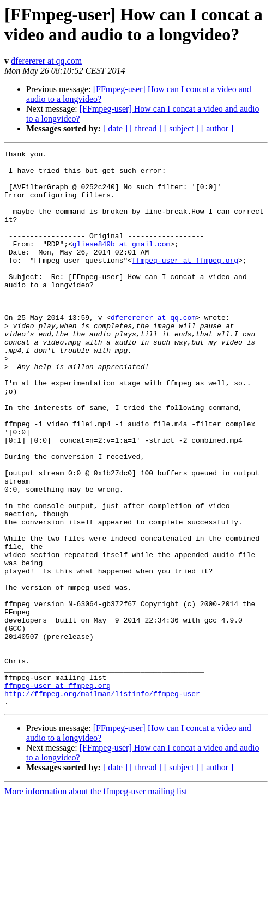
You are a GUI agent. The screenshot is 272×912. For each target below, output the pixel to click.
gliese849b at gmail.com (121, 263)
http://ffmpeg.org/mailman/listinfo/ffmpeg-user (102, 803)
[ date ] (115, 128)
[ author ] (217, 128)
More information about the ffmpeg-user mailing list (96, 902)
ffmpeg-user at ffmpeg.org (185, 283)
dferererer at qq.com (46, 60)
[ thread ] (146, 128)
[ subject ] (181, 128)
